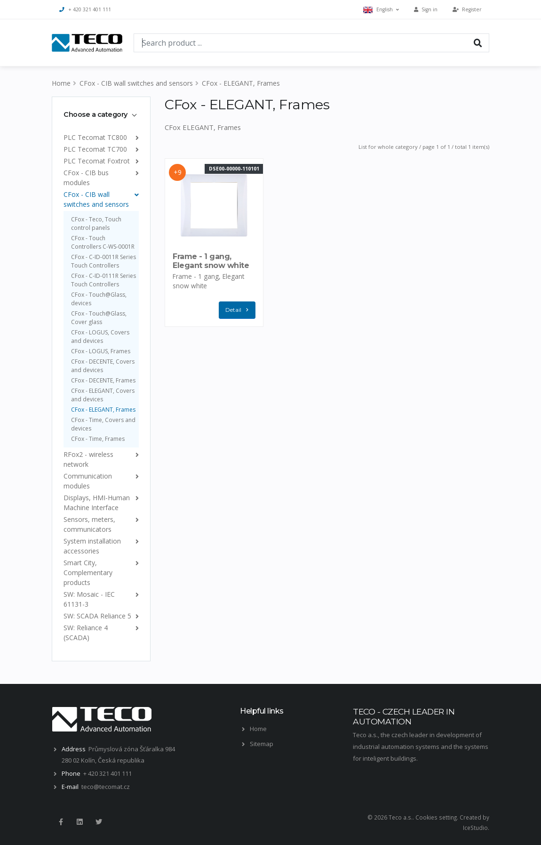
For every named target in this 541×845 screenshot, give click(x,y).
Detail (239, 310)
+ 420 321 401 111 (85, 9)
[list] (135, 137)
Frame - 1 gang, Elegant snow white (211, 261)
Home (61, 83)
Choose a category (95, 114)
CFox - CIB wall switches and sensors (136, 83)
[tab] (101, 114)
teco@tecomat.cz (105, 786)
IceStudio (475, 827)
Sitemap (261, 743)
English (381, 9)
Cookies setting (436, 817)
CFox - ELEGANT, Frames (241, 83)
